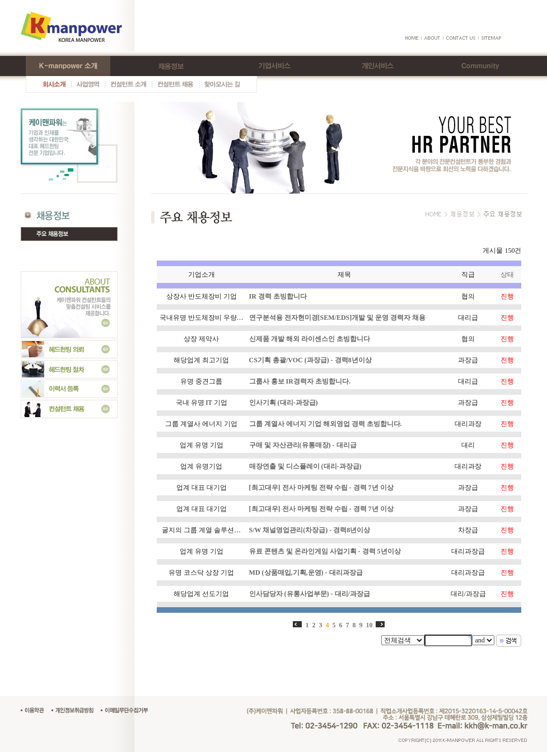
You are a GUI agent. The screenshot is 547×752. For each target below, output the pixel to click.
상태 (507, 274)
